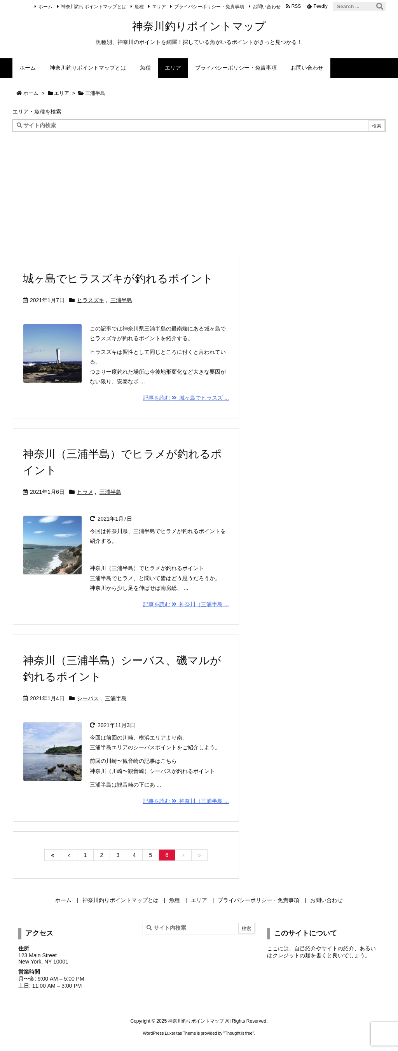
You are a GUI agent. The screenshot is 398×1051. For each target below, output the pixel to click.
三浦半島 (121, 300)
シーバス (88, 698)
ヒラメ (85, 492)
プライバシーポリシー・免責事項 (209, 6)
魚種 (139, 6)
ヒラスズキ (90, 300)
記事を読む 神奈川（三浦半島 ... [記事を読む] (186, 604)
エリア (159, 6)
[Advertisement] (199, 190)
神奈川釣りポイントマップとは (93, 6)
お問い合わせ (267, 6)
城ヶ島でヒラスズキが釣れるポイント (118, 279)
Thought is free (238, 1033)
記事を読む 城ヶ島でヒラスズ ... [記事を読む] (186, 398)
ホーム (45, 6)
